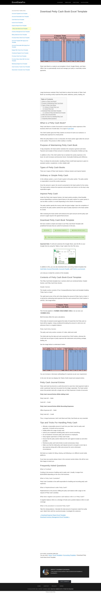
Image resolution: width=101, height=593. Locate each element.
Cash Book (43, 269)
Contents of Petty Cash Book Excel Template (55, 112)
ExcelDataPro (18, 2)
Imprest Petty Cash (49, 109)
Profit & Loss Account (79, 269)
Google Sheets (60, 230)
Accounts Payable (64, 269)
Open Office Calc (78, 230)
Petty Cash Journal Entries (49, 114)
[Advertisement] (64, 23)
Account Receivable (53, 269)
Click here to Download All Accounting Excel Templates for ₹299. (66, 237)
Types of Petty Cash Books (49, 105)
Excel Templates (57, 555)
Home (50, 555)
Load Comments (64, 581)
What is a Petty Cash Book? (49, 101)
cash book (71, 128)
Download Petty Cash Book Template (51, 110)
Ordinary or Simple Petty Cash (52, 107)
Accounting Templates (52, 553)
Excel (46, 230)
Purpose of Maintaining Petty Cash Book (52, 103)
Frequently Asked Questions (49, 118)
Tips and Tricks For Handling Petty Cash (52, 116)
